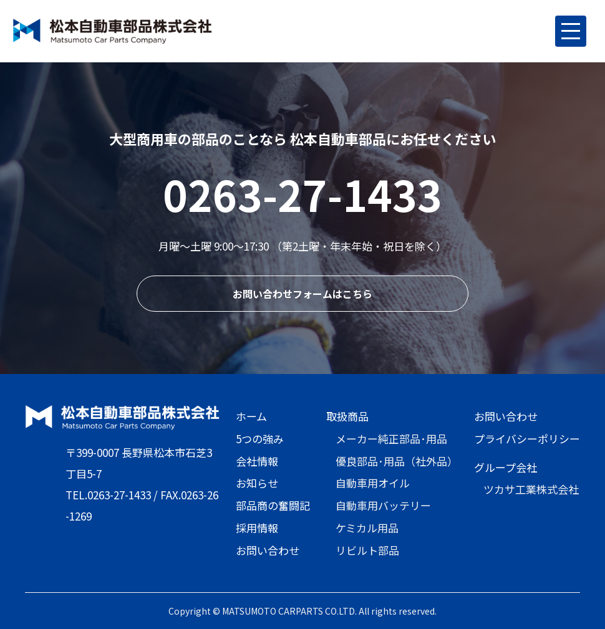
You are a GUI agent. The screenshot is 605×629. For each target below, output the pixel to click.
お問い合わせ (267, 550)
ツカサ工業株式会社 (531, 489)
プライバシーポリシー (527, 438)
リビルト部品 (367, 550)
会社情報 (257, 461)
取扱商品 (347, 416)
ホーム (251, 416)
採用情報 (257, 527)
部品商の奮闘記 (273, 505)
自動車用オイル (373, 483)
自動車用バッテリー (383, 505)
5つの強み (260, 438)
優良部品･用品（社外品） (397, 461)
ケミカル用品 (367, 527)
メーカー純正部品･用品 (391, 438)
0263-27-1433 (302, 193)
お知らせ (257, 483)
